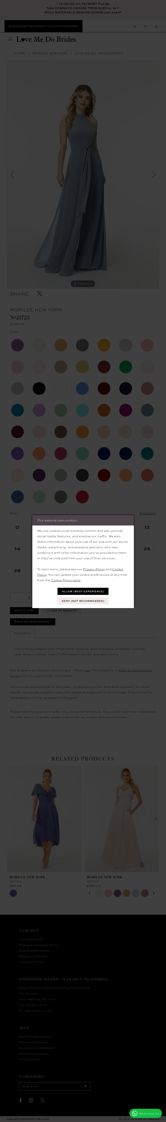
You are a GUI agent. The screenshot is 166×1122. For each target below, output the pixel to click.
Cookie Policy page (65, 580)
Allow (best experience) (83, 591)
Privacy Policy (94, 569)
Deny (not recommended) (83, 601)
